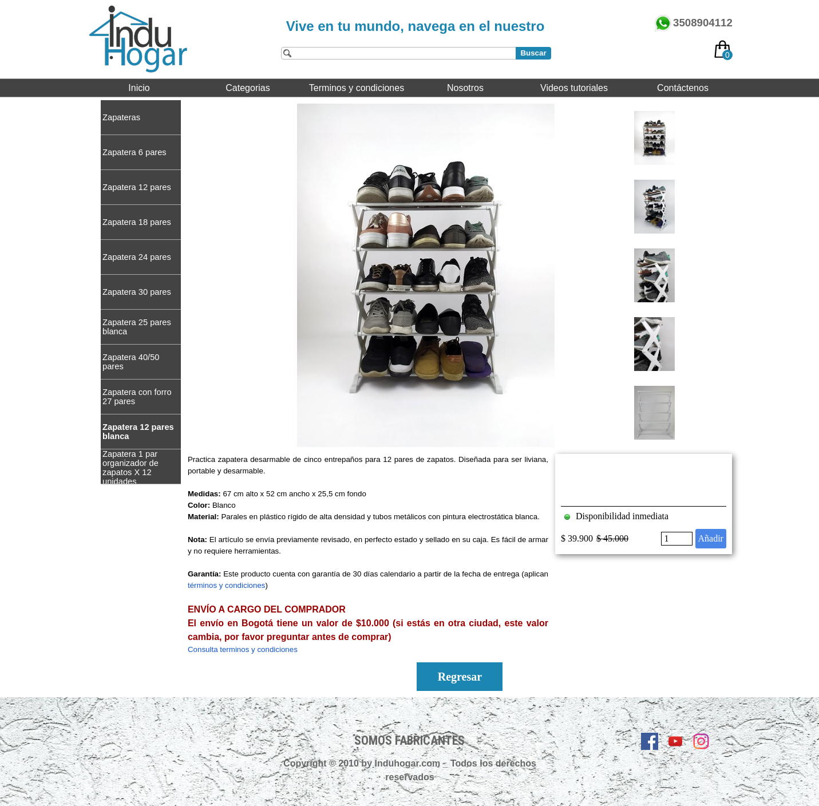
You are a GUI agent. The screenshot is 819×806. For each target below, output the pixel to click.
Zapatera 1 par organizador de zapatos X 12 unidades (130, 467)
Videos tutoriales (574, 88)
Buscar (533, 53)
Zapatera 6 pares (134, 152)
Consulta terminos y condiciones (243, 649)
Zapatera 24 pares (136, 257)
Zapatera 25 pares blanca (136, 327)
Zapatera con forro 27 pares (137, 397)
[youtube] (675, 741)
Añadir (710, 538)
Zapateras (121, 117)
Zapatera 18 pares (136, 222)
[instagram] (701, 741)
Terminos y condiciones (356, 88)
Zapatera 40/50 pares (130, 362)
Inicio (138, 88)
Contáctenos (683, 88)
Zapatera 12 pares (136, 187)
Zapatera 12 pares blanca (138, 431)
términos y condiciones (227, 585)
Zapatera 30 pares (136, 292)
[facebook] (649, 741)
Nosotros (465, 88)
